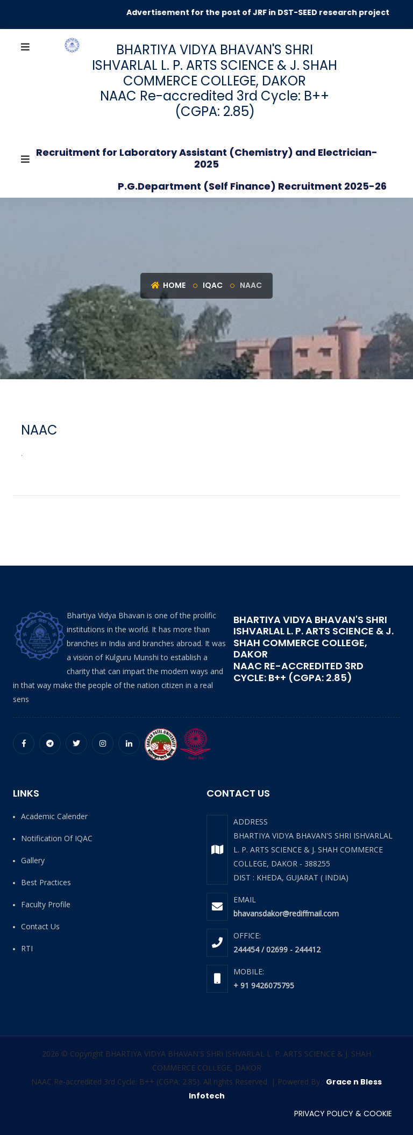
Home (168, 285)
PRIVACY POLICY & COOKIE (343, 1113)
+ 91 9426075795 (263, 985)
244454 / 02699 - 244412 (277, 949)
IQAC (213, 285)
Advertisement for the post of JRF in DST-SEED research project (263, 12)
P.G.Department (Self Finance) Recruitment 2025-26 (252, 186)
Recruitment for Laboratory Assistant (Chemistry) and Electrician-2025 (207, 158)
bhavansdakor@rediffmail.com (286, 913)
